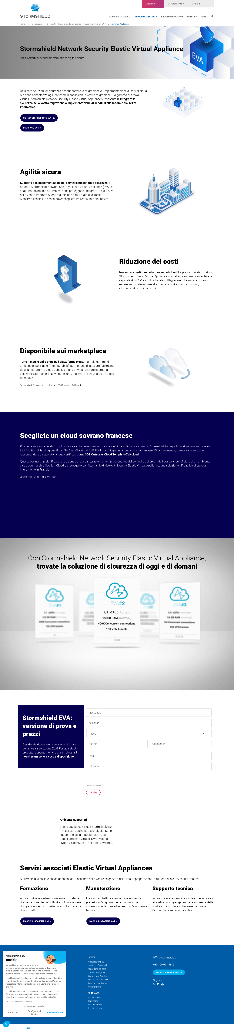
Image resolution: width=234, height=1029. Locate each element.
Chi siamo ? (151, 4)
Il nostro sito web (96, 999)
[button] (6, 1024)
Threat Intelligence (96, 964)
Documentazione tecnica (99, 971)
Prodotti (25, 948)
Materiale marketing (97, 974)
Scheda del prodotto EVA (39, 116)
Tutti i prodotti (50, 24)
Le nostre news (95, 996)
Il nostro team (94, 988)
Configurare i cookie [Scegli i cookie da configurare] (34, 1012)
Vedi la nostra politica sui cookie (19, 1001)
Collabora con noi (176, 4)
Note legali (190, 1022)
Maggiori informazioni (37, 914)
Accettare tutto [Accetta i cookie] (55, 1012)
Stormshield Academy (98, 967)
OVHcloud (76, 379)
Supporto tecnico (96, 953)
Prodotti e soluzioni (34, 24)
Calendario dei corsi (97, 960)
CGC (198, 1022)
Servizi (92, 948)
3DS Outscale (64, 379)
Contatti (196, 4)
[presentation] (108, 771)
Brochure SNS (32, 123)
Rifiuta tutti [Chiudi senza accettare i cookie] (13, 1012)
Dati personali (207, 1022)
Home (22, 24)
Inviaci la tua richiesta (169, 963)
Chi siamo (93, 984)
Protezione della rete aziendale (70, 24)
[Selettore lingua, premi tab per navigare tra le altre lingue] (207, 3)
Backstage (93, 992)
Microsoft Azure (49, 379)
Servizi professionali (97, 956)
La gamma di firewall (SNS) (95, 24)
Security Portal (95, 978)
